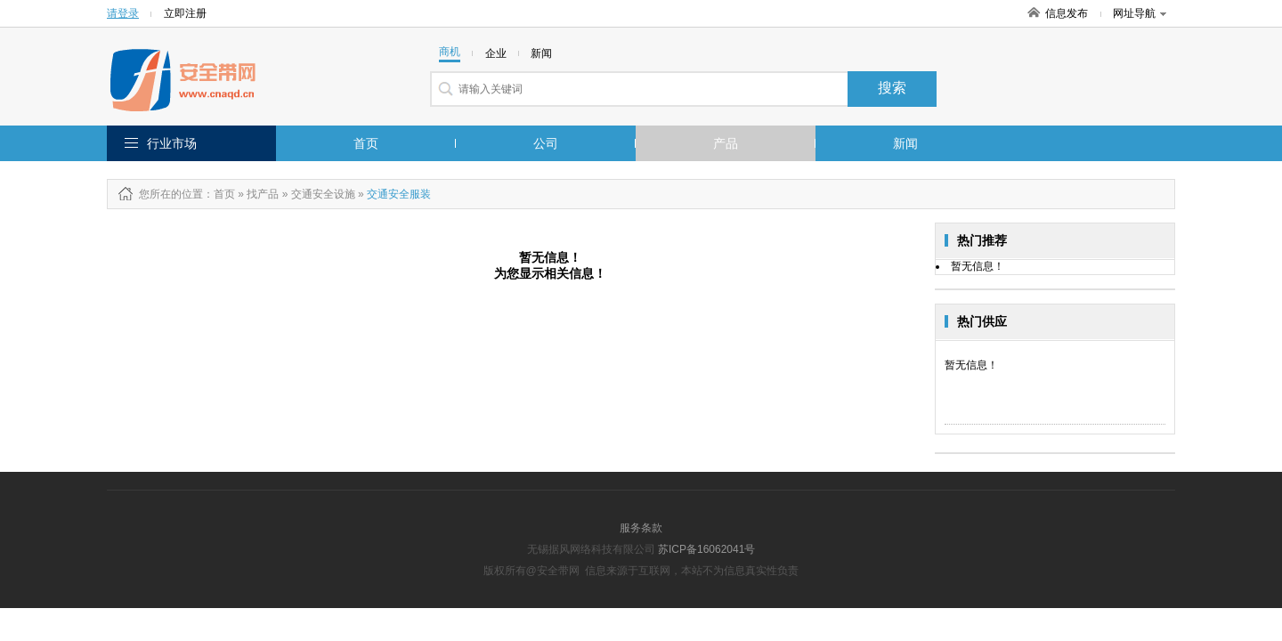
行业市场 (172, 143)
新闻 (905, 143)
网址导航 (1139, 13)
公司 (545, 143)
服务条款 (641, 528)
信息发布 (1066, 13)
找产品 (263, 194)
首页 (365, 143)
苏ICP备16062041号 (706, 549)
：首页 (219, 194)
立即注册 (185, 13)
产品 (725, 143)
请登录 (123, 13)
